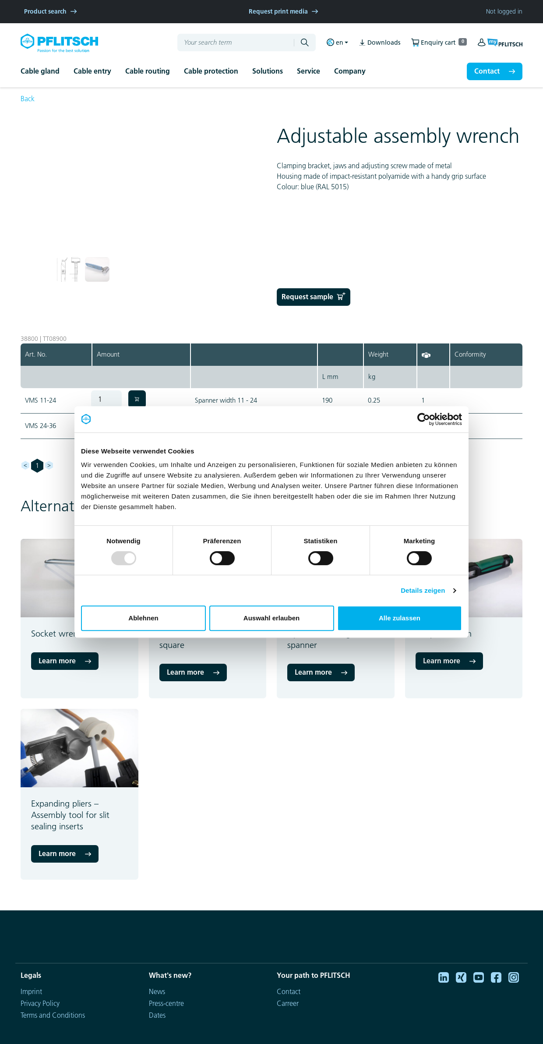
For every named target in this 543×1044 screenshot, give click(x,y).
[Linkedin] (443, 977)
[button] (47, 71)
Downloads (379, 42)
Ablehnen (143, 618)
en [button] (335, 42)
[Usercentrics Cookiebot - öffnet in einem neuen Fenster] (423, 419)
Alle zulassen (399, 618)
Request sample (314, 296)
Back (28, 99)
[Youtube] (478, 977)
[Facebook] (496, 977)
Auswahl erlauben (271, 618)
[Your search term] (232, 42)
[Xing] (461, 977)
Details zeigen (423, 590)
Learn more (57, 661)
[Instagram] (513, 977)
